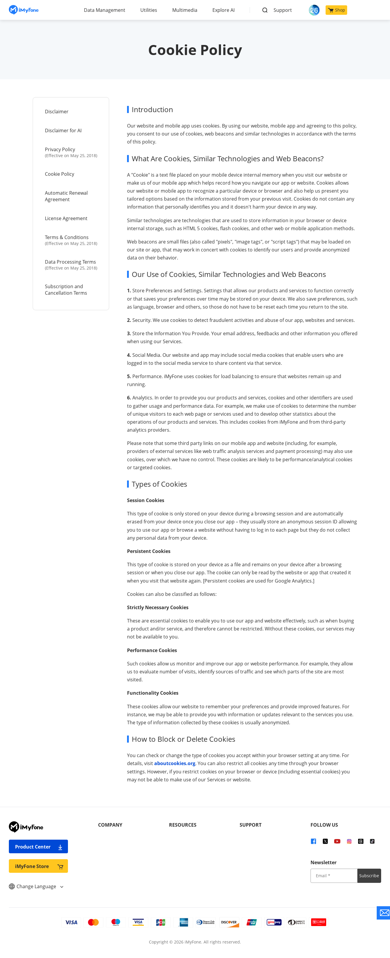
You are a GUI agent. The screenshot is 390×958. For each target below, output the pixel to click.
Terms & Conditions (71, 240)
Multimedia (184, 10)
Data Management (104, 10)
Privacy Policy (71, 152)
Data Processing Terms (71, 265)
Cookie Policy (59, 174)
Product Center (39, 846)
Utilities (148, 10)
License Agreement (66, 218)
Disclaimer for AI (63, 130)
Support (283, 10)
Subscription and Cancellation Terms (66, 289)
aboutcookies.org (174, 763)
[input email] (334, 876)
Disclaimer (57, 111)
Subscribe (369, 875)
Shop (336, 10)
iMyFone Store (39, 866)
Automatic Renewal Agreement (66, 196)
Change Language (36, 886)
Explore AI (223, 10)
